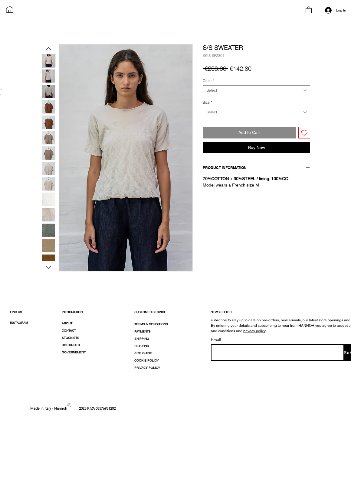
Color (209, 80)
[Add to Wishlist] (304, 132)
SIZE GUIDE (143, 353)
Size (207, 102)
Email (216, 339)
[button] (309, 9)
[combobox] (256, 90)
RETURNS (141, 346)
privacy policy (254, 331)
